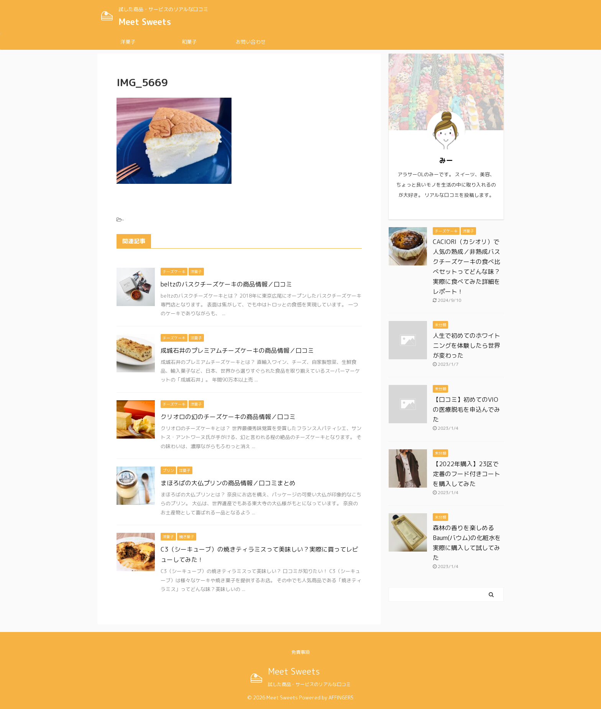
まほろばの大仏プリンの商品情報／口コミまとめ (228, 483)
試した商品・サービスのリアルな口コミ (309, 684)
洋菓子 (127, 41)
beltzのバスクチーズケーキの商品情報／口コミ (226, 284)
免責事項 (300, 652)
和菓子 (189, 41)
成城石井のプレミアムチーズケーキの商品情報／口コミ (237, 350)
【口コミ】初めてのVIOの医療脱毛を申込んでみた (466, 409)
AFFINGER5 (341, 697)
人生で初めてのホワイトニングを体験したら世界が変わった (466, 345)
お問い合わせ (251, 41)
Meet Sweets (144, 22)
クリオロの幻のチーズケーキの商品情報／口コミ (228, 417)
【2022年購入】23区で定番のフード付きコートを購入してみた (466, 474)
